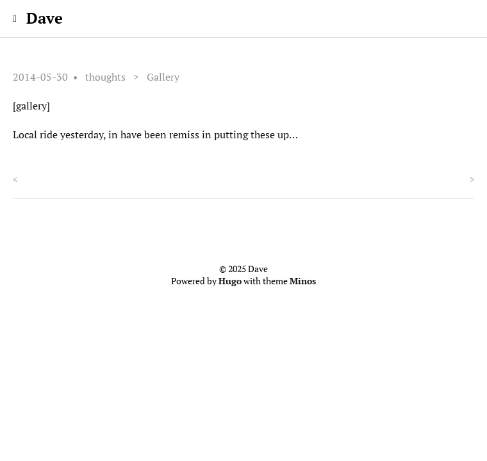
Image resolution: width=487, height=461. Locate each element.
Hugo (230, 281)
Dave (44, 18)
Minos (303, 281)
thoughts (105, 77)
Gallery (163, 77)
